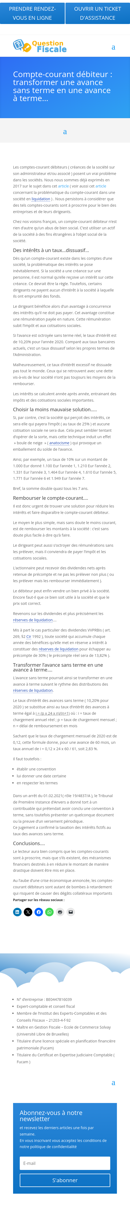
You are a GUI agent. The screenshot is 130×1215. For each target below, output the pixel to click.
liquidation (40, 198)
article (63, 186)
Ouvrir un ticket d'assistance (97, 13)
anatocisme (59, 442)
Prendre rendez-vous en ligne (32, 13)
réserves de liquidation (33, 619)
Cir (28, 636)
